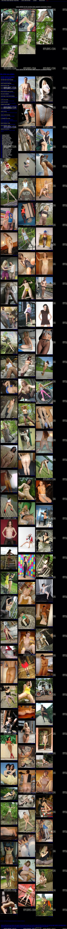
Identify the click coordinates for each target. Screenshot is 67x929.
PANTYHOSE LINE (5, 88)
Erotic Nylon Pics (6, 140)
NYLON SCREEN (5, 93)
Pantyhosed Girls (7, 146)
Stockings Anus (6, 157)
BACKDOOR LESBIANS (6, 108)
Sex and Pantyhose (7, 149)
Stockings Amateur (7, 155)
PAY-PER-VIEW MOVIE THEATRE (10, 0)
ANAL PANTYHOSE (5, 115)
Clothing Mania (6, 136)
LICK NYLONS (4, 102)
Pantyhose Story (7, 152)
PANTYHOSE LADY (5, 125)
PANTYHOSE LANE (5, 123)
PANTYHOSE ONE (5, 85)
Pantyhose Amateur (7, 145)
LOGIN (35, 0)
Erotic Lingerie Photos (7, 142)
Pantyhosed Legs (7, 150)
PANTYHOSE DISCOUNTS (7, 91)
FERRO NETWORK (5, 104)
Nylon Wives (6, 147)
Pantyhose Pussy (7, 151)
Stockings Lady (6, 153)
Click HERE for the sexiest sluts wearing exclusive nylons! (33, 6)
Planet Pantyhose (6, 137)
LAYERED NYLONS (5, 118)
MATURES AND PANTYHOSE (8, 96)
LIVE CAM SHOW (25, 0)
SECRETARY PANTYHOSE (7, 79)
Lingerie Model (5, 135)
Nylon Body (5, 156)
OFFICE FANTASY (5, 129)
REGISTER (42, 0)
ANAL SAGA (4, 111)
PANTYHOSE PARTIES (6, 83)
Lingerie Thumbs (6, 139)
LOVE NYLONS (4, 99)
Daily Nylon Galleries (7, 143)
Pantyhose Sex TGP (7, 144)
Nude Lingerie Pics (6, 138)
